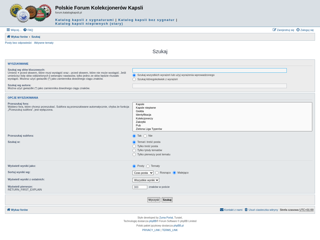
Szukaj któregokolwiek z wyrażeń (155, 79)
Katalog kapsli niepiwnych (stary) (89, 23)
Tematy (153, 165)
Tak (137, 135)
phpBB (153, 221)
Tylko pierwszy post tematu (151, 154)
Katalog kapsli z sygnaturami (84, 20)
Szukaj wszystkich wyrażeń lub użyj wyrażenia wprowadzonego (173, 74)
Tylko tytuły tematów (147, 150)
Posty (138, 165)
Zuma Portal (166, 217)
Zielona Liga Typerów (222, 129)
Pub (222, 125)
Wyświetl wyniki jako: (22, 165)
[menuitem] (28, 30)
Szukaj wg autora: (19, 85)
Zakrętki (222, 122)
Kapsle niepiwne (222, 108)
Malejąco (180, 172)
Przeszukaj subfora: (21, 135)
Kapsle (222, 104)
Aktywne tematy (44, 42)
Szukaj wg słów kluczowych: (26, 69)
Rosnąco (163, 172)
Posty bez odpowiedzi (18, 42)
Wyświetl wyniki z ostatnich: (26, 179)
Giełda (222, 111)
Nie (148, 135)
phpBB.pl (179, 225)
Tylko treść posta (145, 146)
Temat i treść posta (146, 141)
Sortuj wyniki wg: (19, 172)
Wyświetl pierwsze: (20, 186)
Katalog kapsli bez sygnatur (146, 20)
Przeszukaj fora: (18, 103)
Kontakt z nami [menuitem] (231, 209)
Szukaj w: (14, 141)
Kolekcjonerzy (222, 118)
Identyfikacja (222, 115)
